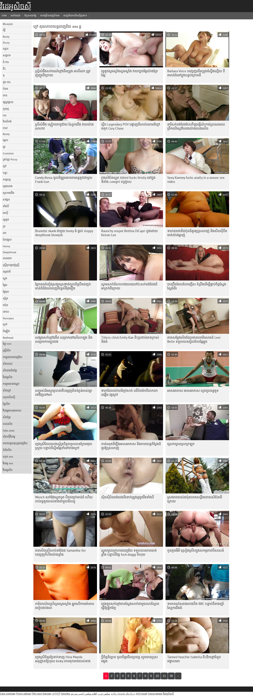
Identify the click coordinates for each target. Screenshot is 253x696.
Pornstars (8, 318)
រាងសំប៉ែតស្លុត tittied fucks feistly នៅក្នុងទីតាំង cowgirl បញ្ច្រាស (128, 179)
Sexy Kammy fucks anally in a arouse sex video (196, 179)
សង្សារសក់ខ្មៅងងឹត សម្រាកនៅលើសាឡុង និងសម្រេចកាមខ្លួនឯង (63, 339)
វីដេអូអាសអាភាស (12, 410)
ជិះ (4, 68)
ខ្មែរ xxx (7, 343)
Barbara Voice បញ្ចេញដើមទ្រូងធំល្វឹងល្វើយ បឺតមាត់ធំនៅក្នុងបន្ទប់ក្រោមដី (196, 73)
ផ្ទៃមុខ (6, 291)
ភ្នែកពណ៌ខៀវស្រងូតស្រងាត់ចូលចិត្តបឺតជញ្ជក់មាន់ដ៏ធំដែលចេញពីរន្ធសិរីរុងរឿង (63, 286)
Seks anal (8, 430)
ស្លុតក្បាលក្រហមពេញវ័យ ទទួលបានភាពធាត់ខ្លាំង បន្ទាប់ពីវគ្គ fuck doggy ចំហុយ (129, 552)
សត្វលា (7, 55)
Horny (6, 246)
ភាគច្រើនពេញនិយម (50, 15)
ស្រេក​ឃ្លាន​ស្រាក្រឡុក (180, 444)
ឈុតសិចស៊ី (9, 397)
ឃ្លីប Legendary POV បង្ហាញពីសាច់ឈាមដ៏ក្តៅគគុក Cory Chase (130, 126)
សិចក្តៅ (7, 390)
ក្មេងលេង (7, 186)
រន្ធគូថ (6, 219)
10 (157, 675)
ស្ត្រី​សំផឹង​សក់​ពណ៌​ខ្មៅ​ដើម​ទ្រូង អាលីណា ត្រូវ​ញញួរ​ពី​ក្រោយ (62, 73)
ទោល (6, 311)
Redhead (8, 337)
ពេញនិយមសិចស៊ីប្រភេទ (75, 15)
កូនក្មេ (6, 108)
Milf (5, 128)
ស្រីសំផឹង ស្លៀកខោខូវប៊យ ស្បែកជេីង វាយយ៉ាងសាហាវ (64, 126)
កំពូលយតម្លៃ (30, 15)
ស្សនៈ (6, 48)
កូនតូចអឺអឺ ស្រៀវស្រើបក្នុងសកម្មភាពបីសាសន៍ (195, 550)
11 (164, 675)
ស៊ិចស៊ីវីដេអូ (9, 436)
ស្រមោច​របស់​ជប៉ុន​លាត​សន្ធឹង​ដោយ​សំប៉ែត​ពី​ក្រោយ (194, 499)
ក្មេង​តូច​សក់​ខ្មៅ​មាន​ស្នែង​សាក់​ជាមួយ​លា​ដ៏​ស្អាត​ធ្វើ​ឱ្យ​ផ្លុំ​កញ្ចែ (130, 606)
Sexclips (65, 693)
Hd (4, 115)
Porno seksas (23, 693)
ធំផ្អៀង (6, 331)
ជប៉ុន (5, 305)
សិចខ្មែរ (7, 417)
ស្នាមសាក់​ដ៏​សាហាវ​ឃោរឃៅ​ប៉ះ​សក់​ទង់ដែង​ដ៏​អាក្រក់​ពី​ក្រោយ (129, 286)
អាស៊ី (5, 213)
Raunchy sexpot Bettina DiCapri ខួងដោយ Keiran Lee (129, 233)
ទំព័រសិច (7, 450)
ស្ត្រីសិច (7, 350)
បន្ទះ (5, 172)
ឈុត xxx (8, 456)
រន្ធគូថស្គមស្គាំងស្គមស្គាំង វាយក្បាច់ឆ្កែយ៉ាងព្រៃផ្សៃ (129, 73)
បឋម (4, 15)
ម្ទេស (5, 140)
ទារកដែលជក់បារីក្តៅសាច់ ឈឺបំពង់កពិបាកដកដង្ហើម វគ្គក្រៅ (129, 392)
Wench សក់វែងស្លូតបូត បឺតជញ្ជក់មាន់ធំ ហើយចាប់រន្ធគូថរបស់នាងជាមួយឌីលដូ (64, 499)
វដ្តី (4, 30)
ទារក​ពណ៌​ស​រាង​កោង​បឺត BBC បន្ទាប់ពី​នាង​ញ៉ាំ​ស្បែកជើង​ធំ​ (195, 606)
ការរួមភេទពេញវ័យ (12, 357)
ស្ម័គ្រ (5, 298)
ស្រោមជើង (8, 192)
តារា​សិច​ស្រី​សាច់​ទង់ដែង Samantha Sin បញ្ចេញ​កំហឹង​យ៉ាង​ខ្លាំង (60, 552)
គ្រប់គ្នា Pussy (10, 159)
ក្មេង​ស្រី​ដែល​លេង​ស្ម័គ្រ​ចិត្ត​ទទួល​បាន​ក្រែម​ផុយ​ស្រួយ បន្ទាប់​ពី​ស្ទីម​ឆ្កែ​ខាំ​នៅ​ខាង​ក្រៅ (63, 446)
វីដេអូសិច (7, 377)
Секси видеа (155, 693)
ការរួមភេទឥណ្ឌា (11, 383)
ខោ (4, 233)
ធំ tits (6, 62)
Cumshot (8, 153)
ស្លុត (5, 278)
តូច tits (7, 82)
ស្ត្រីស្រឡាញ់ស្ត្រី (11, 265)
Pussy (6, 42)
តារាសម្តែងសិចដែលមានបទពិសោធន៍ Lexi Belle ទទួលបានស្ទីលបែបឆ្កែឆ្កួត (193, 339)
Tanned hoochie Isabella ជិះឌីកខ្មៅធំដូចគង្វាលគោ (194, 659)
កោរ (5, 95)
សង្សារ (6, 199)
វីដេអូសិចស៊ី (15, 6)
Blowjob (8, 24)
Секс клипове (7, 693)
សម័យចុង (16, 15)
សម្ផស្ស (7, 179)
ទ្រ (4, 226)
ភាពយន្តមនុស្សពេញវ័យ (15, 443)
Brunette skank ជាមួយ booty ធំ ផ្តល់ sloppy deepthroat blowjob (64, 233)
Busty (6, 36)
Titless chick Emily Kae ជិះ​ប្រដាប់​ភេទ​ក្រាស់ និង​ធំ (130, 339)
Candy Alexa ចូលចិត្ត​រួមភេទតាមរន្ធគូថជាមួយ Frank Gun (63, 179)
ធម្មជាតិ (7, 271)
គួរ (4, 146)
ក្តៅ (4, 166)
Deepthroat (9, 252)
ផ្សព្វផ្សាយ (8, 102)
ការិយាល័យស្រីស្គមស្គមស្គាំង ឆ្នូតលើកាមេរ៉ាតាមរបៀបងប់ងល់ (64, 606)
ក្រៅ (5, 324)
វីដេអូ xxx (8, 463)
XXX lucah (141, 693)
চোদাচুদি (56, 693)
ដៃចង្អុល (7, 239)
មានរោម (7, 258)
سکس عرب (104, 693)
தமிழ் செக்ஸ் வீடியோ (123, 693)
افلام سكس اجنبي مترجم (84, 693)
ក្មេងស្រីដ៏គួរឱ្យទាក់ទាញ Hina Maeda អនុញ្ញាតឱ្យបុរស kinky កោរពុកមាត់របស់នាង (62, 659)
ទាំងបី (6, 206)
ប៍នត (5, 88)
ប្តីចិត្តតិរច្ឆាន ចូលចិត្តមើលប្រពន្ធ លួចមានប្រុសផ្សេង (129, 659)
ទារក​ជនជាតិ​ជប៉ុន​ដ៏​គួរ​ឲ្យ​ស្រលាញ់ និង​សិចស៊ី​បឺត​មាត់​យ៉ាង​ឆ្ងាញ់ (197, 233)
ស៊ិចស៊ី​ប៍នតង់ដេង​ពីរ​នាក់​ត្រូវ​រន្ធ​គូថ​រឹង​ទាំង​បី (127, 497)
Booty (6, 134)
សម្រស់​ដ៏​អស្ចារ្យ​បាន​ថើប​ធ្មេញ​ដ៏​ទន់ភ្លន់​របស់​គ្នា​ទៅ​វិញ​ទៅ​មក (63, 392)
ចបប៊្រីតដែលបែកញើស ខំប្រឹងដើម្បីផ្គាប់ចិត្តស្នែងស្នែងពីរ (196, 286)
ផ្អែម (5, 285)
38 (171, 675)
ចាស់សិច (7, 424)
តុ (4, 75)
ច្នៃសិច (6, 404)
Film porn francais (41, 693)
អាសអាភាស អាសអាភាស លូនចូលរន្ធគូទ (193, 390)
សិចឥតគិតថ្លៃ (10, 370)
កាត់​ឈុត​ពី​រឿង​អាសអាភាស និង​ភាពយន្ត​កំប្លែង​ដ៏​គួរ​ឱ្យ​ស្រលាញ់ (131, 446)
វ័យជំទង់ (7, 121)
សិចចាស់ (7, 363)
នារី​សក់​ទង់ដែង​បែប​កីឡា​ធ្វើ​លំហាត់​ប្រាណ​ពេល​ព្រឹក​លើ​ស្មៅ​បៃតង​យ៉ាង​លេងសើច (196, 126)
